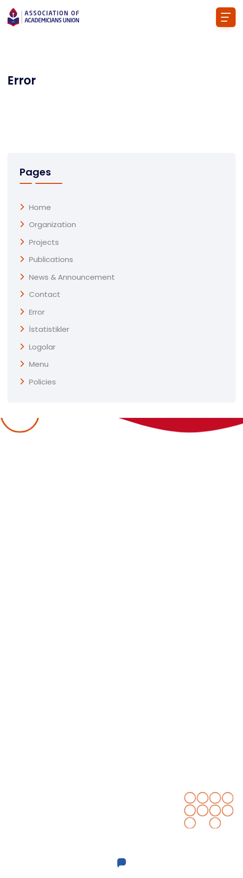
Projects (44, 242)
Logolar (42, 347)
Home (40, 207)
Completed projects (166, 584)
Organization (52, 225)
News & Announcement (72, 277)
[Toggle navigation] (226, 17)
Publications (51, 259)
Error (37, 312)
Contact (44, 294)
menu (39, 364)
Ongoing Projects (160, 564)
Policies (42, 382)
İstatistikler (49, 329)
